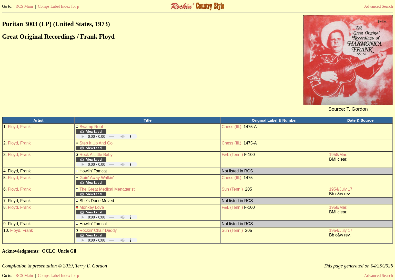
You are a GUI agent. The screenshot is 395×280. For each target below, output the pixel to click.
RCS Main (24, 6)
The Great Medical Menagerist (107, 189)
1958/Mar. (338, 154)
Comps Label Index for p (58, 6)
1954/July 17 (340, 189)
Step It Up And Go (96, 143)
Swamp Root (91, 127)
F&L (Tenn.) (232, 154)
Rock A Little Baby (96, 154)
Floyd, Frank (19, 127)
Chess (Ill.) (231, 127)
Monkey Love (91, 207)
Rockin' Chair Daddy (98, 230)
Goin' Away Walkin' (96, 177)
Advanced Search (378, 6)
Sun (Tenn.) (232, 189)
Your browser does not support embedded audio (106, 136)
